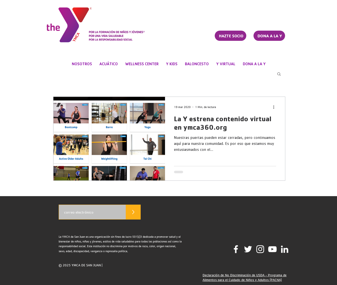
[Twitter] (248, 249)
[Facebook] (236, 249)
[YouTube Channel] (272, 249)
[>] (133, 212)
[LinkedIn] (284, 249)
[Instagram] (260, 249)
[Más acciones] (275, 107)
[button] (279, 74)
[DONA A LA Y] (269, 36)
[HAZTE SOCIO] (230, 36)
